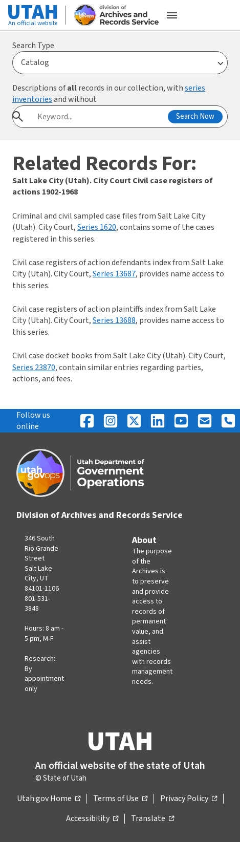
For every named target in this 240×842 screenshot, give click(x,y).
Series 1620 (96, 227)
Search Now (195, 116)
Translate (152, 819)
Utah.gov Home (48, 799)
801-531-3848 (37, 604)
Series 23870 (33, 367)
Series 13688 (114, 320)
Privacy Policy (188, 799)
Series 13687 (114, 273)
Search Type (33, 45)
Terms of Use (120, 799)
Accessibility (92, 819)
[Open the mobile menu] (172, 15)
